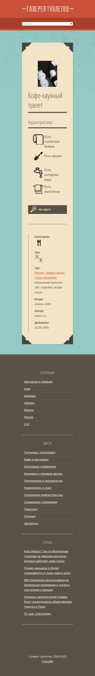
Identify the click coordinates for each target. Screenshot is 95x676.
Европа (29, 410)
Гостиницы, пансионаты (39, 452)
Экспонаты (31, 523)
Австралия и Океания (38, 381)
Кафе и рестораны (36, 459)
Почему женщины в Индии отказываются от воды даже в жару (47, 571)
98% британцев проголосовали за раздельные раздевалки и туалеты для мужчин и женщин (47, 585)
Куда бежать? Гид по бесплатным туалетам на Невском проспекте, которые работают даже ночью (46, 556)
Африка (29, 403)
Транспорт (31, 509)
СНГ (27, 424)
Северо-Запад (54, 272)
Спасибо (47, 661)
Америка (30, 395)
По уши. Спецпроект (37, 613)
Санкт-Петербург (45, 277)
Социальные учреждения (40, 502)
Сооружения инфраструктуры (43, 495)
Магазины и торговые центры (43, 473)
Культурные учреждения (40, 466)
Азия (27, 388)
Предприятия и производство (43, 480)
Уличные (30, 516)
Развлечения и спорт (38, 488)
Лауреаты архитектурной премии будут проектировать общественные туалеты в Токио (48, 601)
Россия (39, 272)
